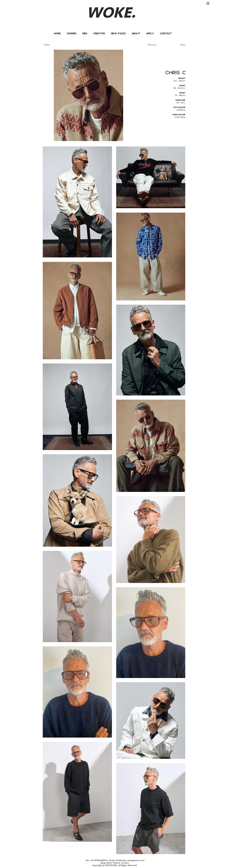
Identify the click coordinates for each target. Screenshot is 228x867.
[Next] (178, 45)
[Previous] (157, 45)
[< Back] (52, 45)
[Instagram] (208, 3)
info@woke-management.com (130, 860)
